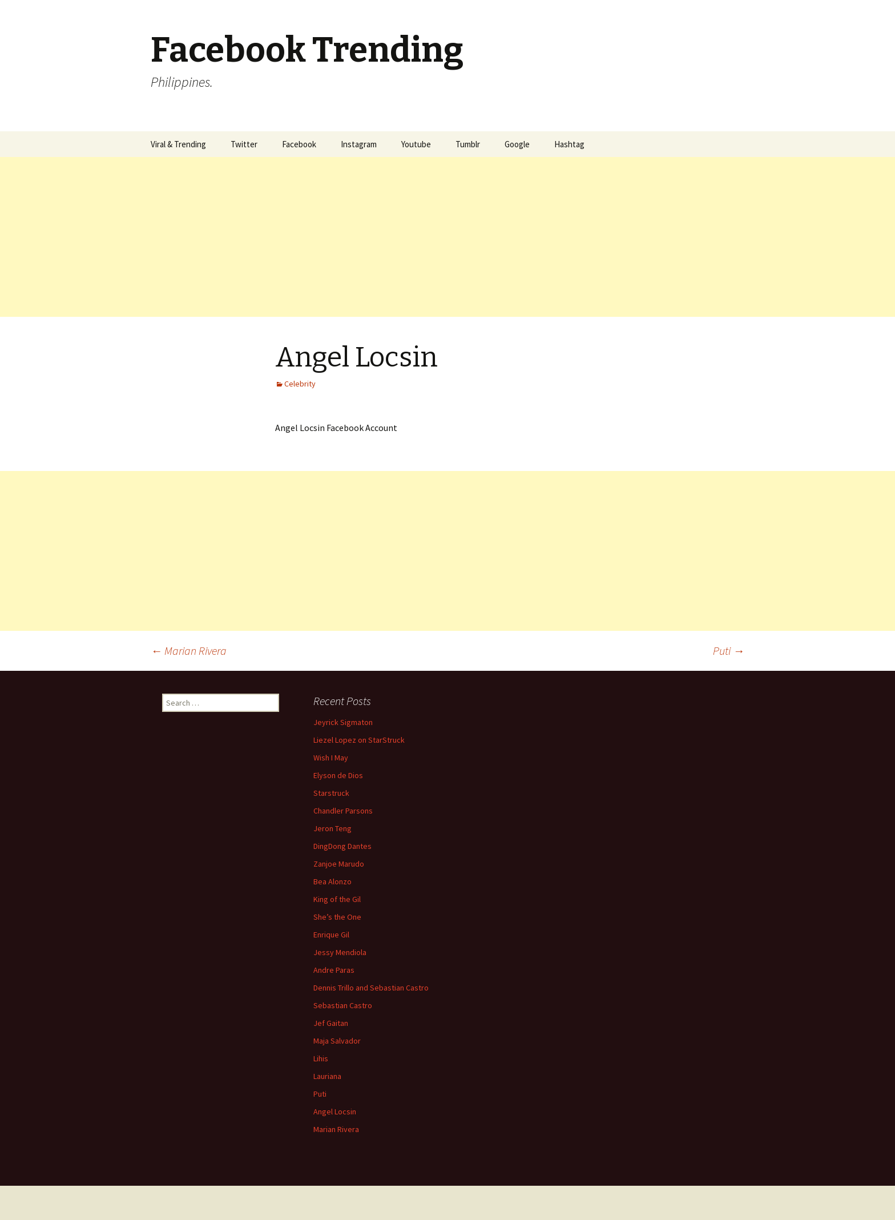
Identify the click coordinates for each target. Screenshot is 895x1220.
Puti (728, 650)
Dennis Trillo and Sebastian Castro (371, 988)
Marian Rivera (189, 650)
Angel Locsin (334, 1111)
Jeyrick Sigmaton (343, 722)
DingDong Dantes (342, 846)
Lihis (320, 1058)
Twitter (244, 144)
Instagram (359, 144)
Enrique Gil (331, 934)
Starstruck (331, 793)
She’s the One (337, 917)
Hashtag (569, 144)
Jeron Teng (332, 828)
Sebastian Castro (342, 1005)
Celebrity (300, 384)
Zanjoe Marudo (338, 864)
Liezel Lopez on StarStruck (359, 740)
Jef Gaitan (330, 1023)
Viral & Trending (178, 144)
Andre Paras (333, 970)
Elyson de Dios (338, 775)
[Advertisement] (342, 237)
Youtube (416, 144)
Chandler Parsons (343, 811)
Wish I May (330, 757)
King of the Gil (337, 899)
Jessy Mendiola (339, 952)
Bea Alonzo (332, 881)
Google (517, 144)
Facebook (299, 144)
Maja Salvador (337, 1041)
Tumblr (467, 144)
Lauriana (327, 1076)
